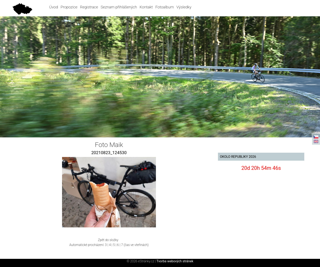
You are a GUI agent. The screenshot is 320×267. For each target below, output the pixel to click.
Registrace (89, 7)
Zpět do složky (108, 240)
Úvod (53, 7)
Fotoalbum (164, 7)
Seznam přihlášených (119, 7)
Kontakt (146, 7)
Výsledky (184, 7)
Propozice (69, 7)
